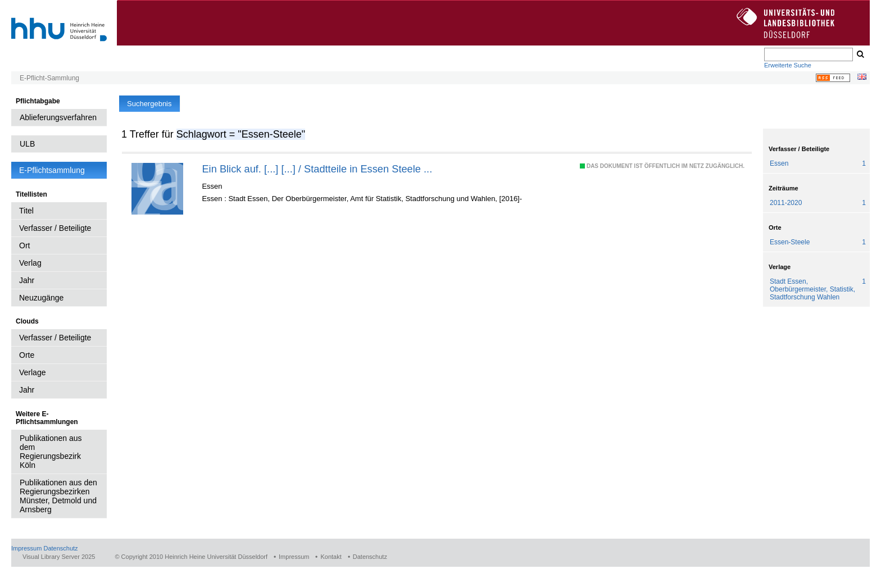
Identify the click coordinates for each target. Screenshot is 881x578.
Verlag (30, 262)
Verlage (32, 372)
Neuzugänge (41, 297)
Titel (26, 210)
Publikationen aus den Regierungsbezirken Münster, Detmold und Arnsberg (58, 496)
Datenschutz (60, 548)
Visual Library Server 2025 (58, 556)
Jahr (26, 280)
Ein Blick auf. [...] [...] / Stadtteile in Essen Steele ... (317, 169)
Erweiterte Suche (787, 65)
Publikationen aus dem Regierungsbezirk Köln (51, 452)
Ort (24, 245)
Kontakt (330, 556)
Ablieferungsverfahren (58, 117)
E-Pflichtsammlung (52, 170)
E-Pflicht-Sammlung (49, 78)
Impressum (26, 548)
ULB (27, 143)
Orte (26, 355)
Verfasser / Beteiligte (55, 228)
